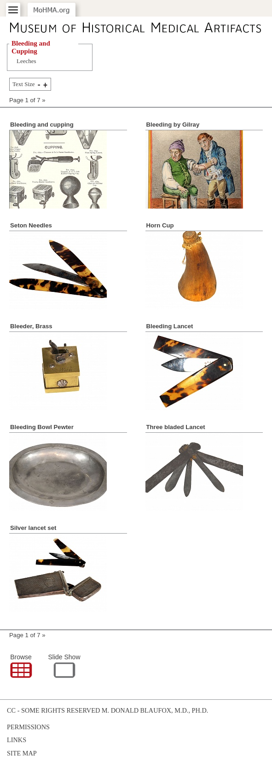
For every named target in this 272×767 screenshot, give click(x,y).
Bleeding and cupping (42, 124)
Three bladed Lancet (175, 427)
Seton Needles (31, 225)
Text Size (23, 84)
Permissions (28, 727)
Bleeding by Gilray (173, 124)
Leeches (26, 61)
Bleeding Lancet (169, 326)
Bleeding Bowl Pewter (42, 427)
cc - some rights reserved (53, 710)
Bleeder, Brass (31, 326)
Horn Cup (160, 225)
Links (16, 740)
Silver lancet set (33, 527)
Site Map (22, 753)
